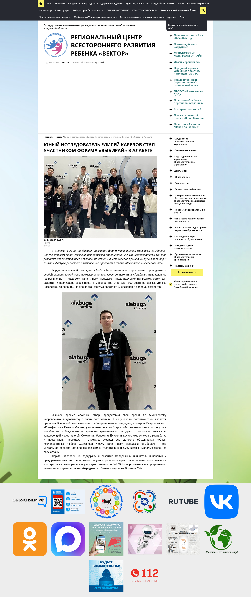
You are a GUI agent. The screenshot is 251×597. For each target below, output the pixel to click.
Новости (60, 3)
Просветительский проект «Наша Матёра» (189, 116)
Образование (182, 176)
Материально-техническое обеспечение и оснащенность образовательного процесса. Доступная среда (190, 199)
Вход (182, 17)
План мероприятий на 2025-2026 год (188, 36)
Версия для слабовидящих (183, 25)
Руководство (181, 183)
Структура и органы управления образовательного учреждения (185, 160)
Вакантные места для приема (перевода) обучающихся (190, 229)
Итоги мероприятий (187, 62)
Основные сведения (185, 150)
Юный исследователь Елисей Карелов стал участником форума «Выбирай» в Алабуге (108, 137)
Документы (180, 170)
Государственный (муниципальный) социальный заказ (186, 82)
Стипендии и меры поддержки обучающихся (188, 238)
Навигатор (45, 10)
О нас (49, 3)
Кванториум (62, 10)
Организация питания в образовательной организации (188, 257)
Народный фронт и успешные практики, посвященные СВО (187, 70)
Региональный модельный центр (179, 10)
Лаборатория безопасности (87, 10)
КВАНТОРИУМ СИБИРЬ (144, 10)
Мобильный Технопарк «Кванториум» (95, 17)
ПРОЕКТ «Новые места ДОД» (188, 93)
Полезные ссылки (184, 265)
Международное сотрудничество (183, 247)
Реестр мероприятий (187, 109)
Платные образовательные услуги (189, 211)
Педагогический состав (187, 189)
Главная (48, 137)
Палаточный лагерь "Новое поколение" (187, 125)
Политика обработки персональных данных (188, 101)
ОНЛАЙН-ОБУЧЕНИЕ (118, 10)
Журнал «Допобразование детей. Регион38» (149, 3)
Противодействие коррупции (185, 45)
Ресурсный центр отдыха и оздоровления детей (95, 3)
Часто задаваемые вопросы (55, 17)
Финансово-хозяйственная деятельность (189, 220)
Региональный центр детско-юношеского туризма (148, 17)
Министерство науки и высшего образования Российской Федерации (186, 284)
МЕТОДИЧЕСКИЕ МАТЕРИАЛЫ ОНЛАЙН (188, 54)
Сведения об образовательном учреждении (184, 141)
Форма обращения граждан (193, 3)
